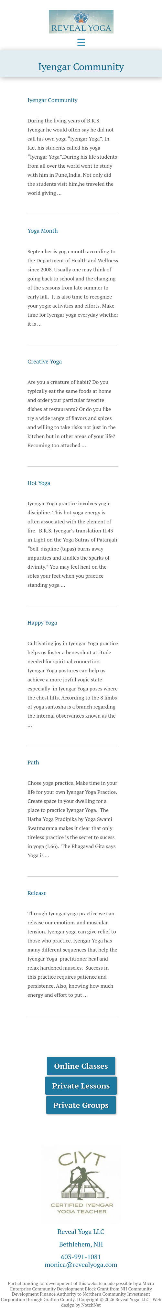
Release (37, 893)
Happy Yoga (42, 622)
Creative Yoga (44, 361)
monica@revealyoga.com (81, 1264)
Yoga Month (42, 230)
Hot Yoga (38, 483)
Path (33, 762)
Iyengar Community (52, 100)
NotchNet (91, 1305)
